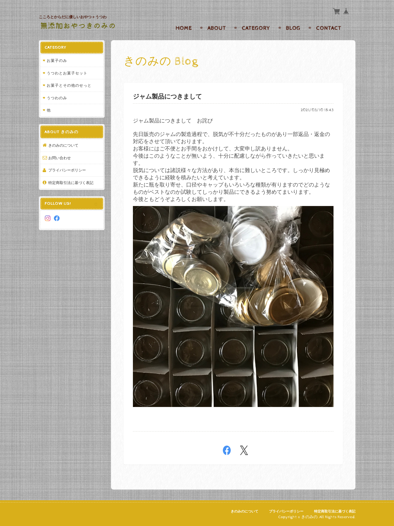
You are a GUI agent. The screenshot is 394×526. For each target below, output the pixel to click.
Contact (328, 28)
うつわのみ (57, 98)
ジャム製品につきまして (167, 96)
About (217, 28)
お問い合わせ (59, 158)
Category (256, 28)
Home (184, 28)
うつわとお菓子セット (67, 73)
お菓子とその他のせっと (69, 85)
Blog (293, 28)
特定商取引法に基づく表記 (70, 183)
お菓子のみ (57, 60)
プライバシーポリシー (67, 170)
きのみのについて (63, 145)
